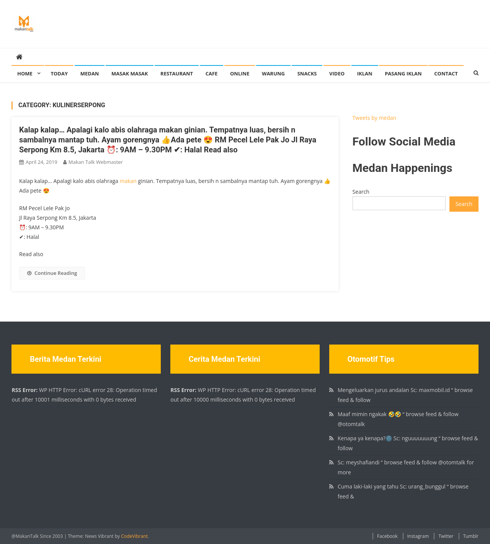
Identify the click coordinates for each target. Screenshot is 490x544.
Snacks (307, 73)
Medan (89, 73)
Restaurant (176, 73)
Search (361, 191)
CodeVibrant (134, 536)
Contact (446, 73)
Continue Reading (52, 273)
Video (337, 73)
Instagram (418, 536)
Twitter (445, 536)
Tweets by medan (375, 117)
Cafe (212, 73)
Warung (273, 73)
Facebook (387, 536)
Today (59, 73)
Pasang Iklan (403, 73)
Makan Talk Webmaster (96, 161)
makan (127, 181)
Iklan (364, 73)
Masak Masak (129, 73)
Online (239, 73)
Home (25, 73)
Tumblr (471, 536)
